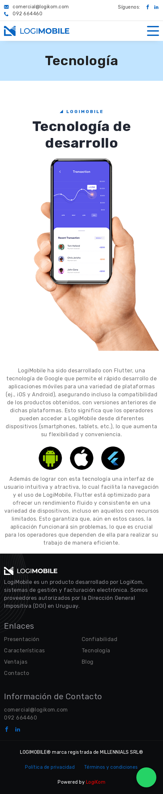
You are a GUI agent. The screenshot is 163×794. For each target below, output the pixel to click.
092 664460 (20, 718)
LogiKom (96, 782)
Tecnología (96, 650)
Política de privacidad (50, 767)
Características (24, 650)
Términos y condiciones (111, 767)
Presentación (21, 639)
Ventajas (15, 662)
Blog (88, 662)
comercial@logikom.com (36, 710)
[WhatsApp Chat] (146, 777)
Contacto (16, 673)
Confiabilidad (100, 639)
